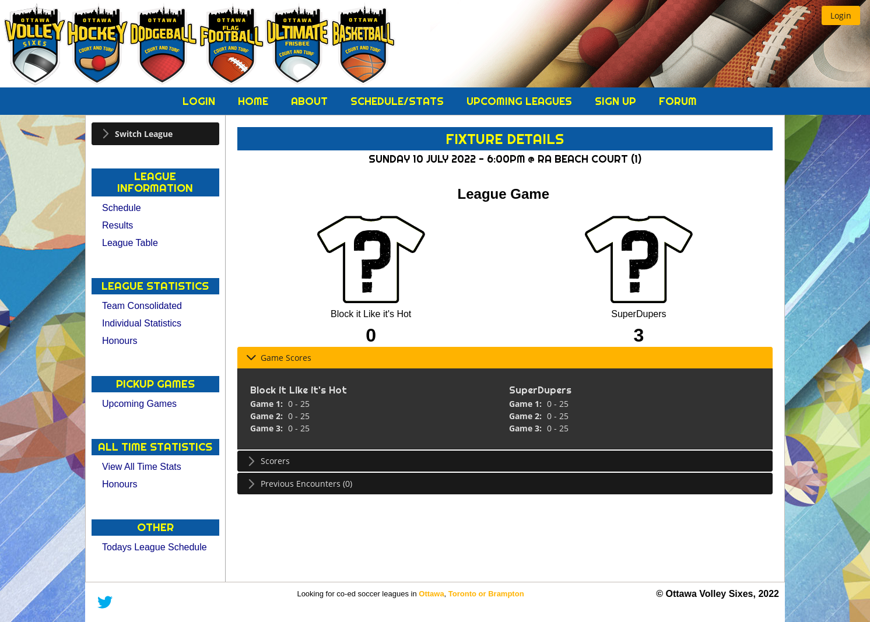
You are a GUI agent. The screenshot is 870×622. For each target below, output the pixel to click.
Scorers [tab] (268, 460)
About (311, 101)
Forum (678, 101)
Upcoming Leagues (520, 101)
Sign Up (617, 101)
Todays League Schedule (154, 547)
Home (254, 101)
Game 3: (267, 428)
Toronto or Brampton (486, 593)
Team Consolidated (142, 306)
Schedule (121, 208)
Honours (119, 341)
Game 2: (267, 415)
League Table (130, 243)
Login (200, 101)
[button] (841, 15)
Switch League (144, 133)
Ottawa (431, 593)
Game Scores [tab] (278, 357)
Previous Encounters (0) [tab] (299, 483)
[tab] (155, 133)
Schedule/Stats (398, 101)
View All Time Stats (141, 467)
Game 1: (267, 403)
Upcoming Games (139, 404)
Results (117, 225)
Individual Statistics (141, 323)
